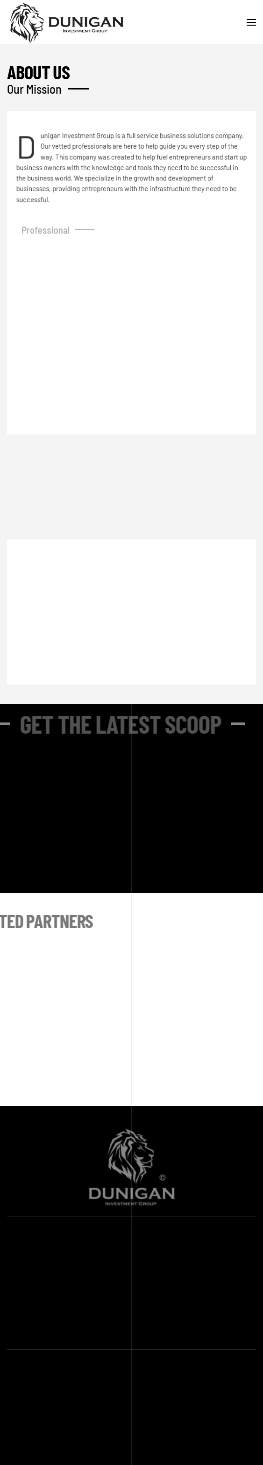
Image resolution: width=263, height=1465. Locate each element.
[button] (251, 22)
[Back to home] (67, 22)
